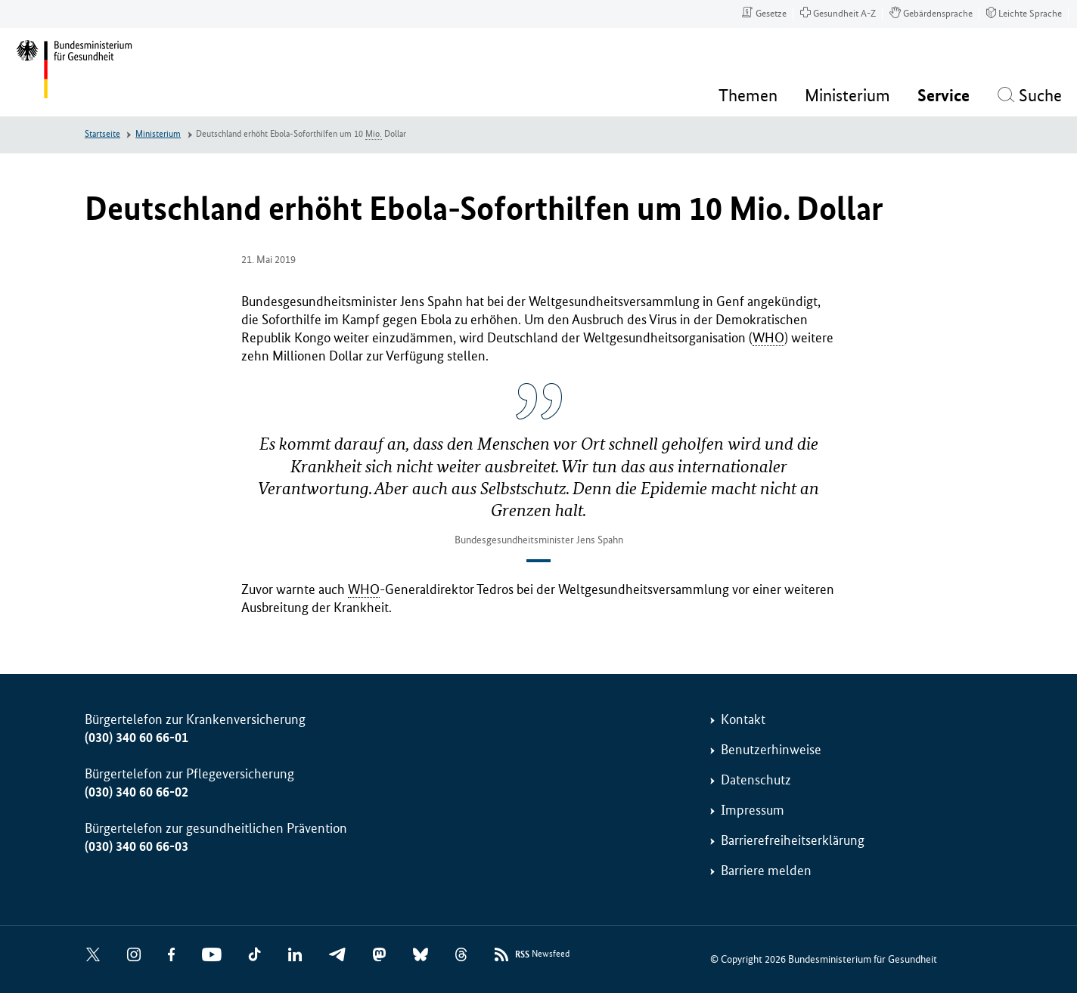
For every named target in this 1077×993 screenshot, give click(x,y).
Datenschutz (756, 779)
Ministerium (158, 134)
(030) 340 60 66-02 (136, 792)
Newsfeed (542, 954)
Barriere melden (766, 870)
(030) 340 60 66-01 (136, 737)
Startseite (102, 134)
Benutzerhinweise (771, 749)
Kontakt (743, 719)
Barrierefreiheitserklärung (792, 840)
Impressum (752, 810)
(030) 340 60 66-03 (136, 846)
